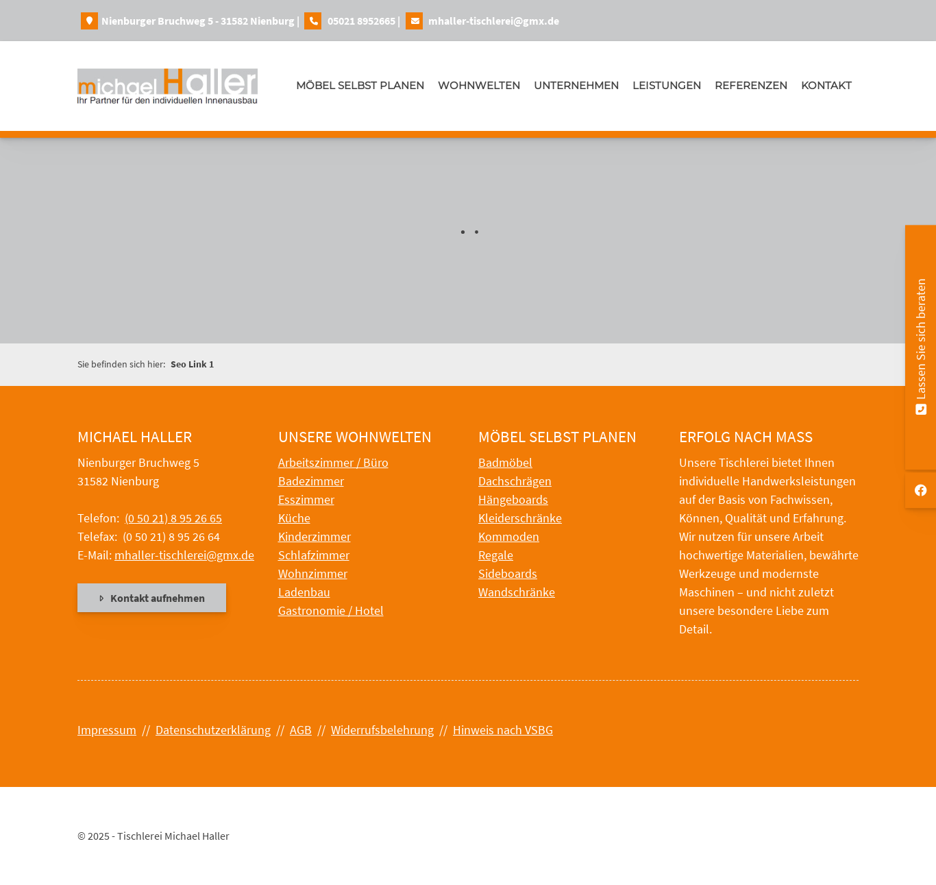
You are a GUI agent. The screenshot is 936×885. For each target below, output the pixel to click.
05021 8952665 (361, 20)
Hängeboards (513, 499)
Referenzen (751, 85)
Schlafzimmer (313, 555)
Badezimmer (311, 481)
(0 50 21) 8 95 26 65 (173, 518)
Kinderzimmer (314, 536)
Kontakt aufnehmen (157, 598)
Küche (294, 518)
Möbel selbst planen (360, 85)
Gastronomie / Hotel (331, 610)
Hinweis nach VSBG (503, 730)
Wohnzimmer (312, 573)
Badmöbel (505, 462)
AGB (301, 730)
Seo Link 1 (192, 364)
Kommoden (508, 536)
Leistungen (666, 85)
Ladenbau (304, 592)
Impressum (106, 730)
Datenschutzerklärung (213, 730)
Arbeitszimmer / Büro (333, 462)
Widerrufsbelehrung (382, 730)
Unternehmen (576, 85)
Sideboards (507, 573)
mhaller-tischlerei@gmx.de (493, 20)
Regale (495, 555)
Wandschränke (516, 592)
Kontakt (826, 85)
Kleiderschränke (520, 518)
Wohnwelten (479, 85)
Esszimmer (306, 499)
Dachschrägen (515, 481)
